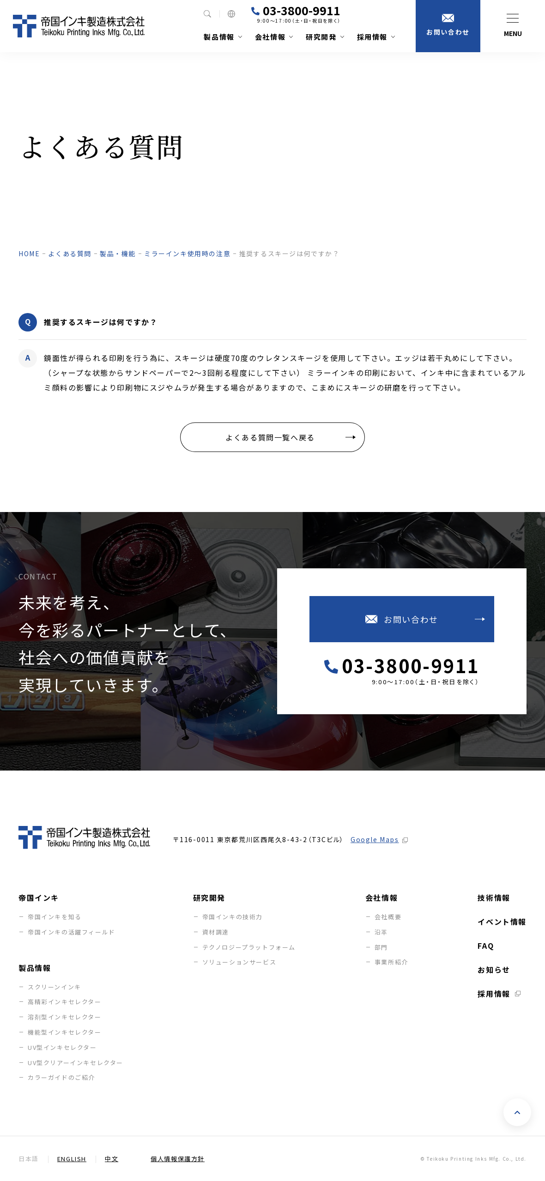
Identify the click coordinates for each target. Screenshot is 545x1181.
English (71, 1158)
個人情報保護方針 (178, 1158)
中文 (111, 1158)
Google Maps (375, 839)
